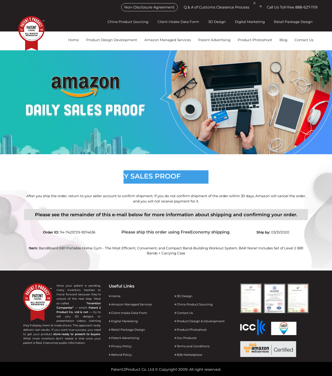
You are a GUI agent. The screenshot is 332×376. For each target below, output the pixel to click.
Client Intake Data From (128, 313)
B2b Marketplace (188, 354)
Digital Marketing (250, 22)
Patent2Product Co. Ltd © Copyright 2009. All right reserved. (166, 369)
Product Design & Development (199, 321)
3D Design (217, 22)
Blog (283, 40)
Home (73, 40)
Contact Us (304, 40)
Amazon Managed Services (167, 40)
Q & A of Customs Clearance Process (216, 7)
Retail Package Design (293, 22)
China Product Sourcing (127, 22)
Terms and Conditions (191, 346)
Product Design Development (111, 40)
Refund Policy (120, 354)
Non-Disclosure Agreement (149, 7)
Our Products (185, 338)
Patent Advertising (214, 40)
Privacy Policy (120, 346)
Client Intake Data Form (178, 22)
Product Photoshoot (255, 40)
